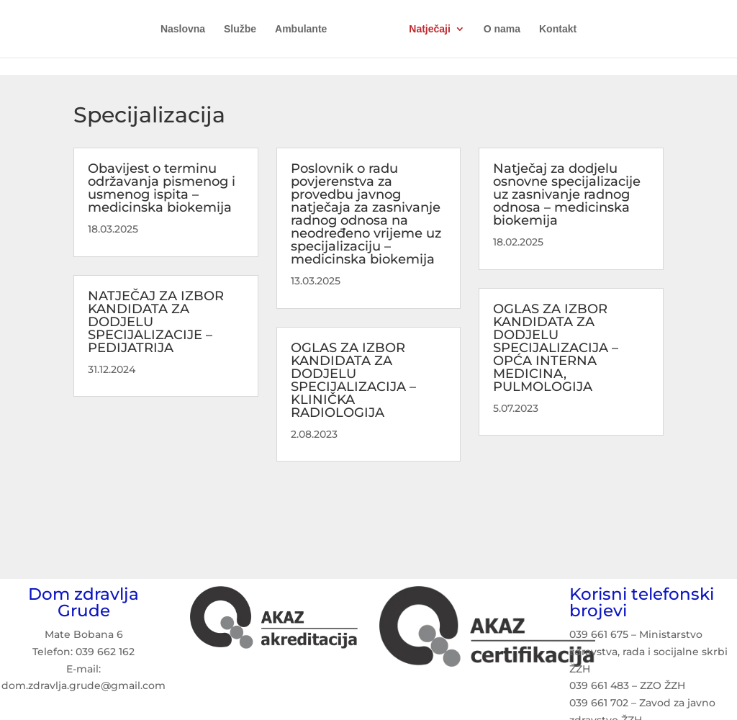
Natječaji (430, 29)
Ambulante (301, 29)
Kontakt (558, 29)
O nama (502, 29)
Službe (240, 29)
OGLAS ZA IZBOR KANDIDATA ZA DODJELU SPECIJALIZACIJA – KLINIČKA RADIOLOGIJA (353, 380)
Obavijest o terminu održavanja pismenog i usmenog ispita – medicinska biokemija (161, 188)
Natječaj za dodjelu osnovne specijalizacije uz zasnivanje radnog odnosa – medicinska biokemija (567, 194)
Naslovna (182, 29)
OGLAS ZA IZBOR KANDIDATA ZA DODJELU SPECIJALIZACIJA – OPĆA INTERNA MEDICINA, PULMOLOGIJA (555, 348)
